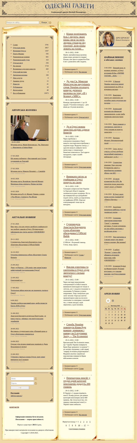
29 (109, 323)
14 (106, 317)
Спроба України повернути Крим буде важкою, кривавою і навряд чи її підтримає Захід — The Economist (75, 330)
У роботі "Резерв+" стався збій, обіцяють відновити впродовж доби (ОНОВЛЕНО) (112, 255)
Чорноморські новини (31, 57)
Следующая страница (77, 429)
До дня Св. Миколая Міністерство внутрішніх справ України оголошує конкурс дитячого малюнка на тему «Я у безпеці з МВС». (76, 89)
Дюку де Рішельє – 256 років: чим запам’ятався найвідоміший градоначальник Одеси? (29, 269)
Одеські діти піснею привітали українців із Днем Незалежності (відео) (29, 345)
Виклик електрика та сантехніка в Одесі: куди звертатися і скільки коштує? (76, 271)
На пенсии (31, 66)
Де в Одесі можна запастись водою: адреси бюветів (76, 129)
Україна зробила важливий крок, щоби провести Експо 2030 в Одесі (29, 304)
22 (109, 320)
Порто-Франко (31, 53)
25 (118, 320)
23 (112, 320)
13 (124, 314)
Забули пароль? (16, 396)
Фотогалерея (31, 90)
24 (115, 320)
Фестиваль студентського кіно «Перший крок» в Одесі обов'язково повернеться (29, 332)
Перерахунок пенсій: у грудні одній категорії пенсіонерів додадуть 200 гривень (76, 382)
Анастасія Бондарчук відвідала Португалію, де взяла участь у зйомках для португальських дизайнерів (28, 318)
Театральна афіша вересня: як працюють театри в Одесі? (29, 291)
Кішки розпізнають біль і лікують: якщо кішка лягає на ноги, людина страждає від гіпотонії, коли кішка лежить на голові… (75, 41)
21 (106, 320)
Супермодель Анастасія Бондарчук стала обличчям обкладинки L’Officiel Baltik (26, 243)
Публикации (31, 87)
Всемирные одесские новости (31, 69)
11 (118, 314)
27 (124, 320)
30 (112, 323)
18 (118, 317)
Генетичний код (16, 280)
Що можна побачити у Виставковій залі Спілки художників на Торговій (28, 160)
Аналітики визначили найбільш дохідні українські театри (115, 209)
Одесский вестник (31, 72)
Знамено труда (31, 81)
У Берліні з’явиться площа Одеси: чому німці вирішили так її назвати (28, 358)
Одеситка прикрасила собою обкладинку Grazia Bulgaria (29, 256)
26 (121, 320)
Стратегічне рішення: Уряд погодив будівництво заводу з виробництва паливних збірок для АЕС (113, 167)
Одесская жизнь (31, 47)
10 (79, 425)
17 (85, 425)
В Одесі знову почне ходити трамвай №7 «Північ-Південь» (114, 196)
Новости (31, 84)
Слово (31, 44)
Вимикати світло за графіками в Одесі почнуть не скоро (75, 179)
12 (121, 314)
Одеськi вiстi (31, 63)
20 (124, 317)
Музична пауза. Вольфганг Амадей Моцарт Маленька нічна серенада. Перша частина (27, 182)
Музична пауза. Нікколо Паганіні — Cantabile (28, 171)
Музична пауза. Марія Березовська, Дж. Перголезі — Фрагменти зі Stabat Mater (29, 146)
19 (121, 317)
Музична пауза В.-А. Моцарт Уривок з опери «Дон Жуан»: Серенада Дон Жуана (28, 195)
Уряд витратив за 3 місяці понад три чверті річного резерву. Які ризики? (115, 239)
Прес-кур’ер (31, 78)
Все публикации (31, 93)
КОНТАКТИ (14, 407)
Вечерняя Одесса (31, 50)
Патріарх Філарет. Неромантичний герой (113, 140)
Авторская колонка (31, 75)
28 (106, 323)
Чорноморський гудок (31, 60)
